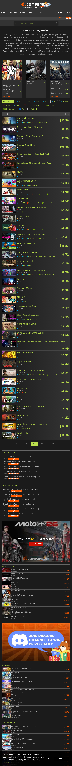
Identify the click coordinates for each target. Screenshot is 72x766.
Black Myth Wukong (31, 82)
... (21, 444)
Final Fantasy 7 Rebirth (56, 89)
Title (5, 114)
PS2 (54, 101)
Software (23, 13)
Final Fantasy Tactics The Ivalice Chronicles (57, 83)
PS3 (45, 101)
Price (66, 114)
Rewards (32, 13)
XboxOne (37, 105)
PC (19, 101)
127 (27, 444)
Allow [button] (61, 759)
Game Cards (12, 13)
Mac (21, 109)
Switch (6, 105)
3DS (26, 105)
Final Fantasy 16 (56, 93)
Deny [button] (49, 759)
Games (3, 13)
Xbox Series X (9, 109)
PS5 (27, 101)
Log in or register (61, 13)
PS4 (36, 101)
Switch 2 (33, 109)
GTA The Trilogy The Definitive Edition (8, 91)
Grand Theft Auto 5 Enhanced (10, 86)
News (40, 13)
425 (53, 444)
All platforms (8, 101)
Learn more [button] (7, 762)
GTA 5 (5, 82)
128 (34, 444)
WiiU (17, 105)
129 (41, 444)
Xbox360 (50, 105)
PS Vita (64, 101)
